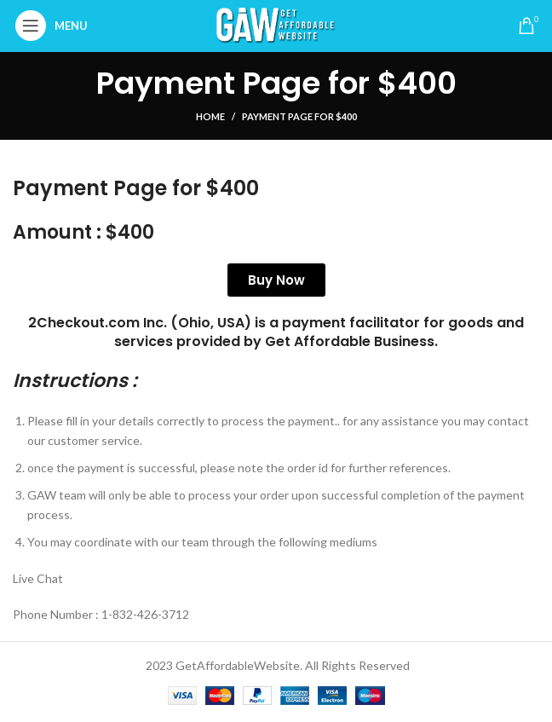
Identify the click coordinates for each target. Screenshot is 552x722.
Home (210, 116)
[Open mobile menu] (55, 26)
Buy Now (276, 280)
